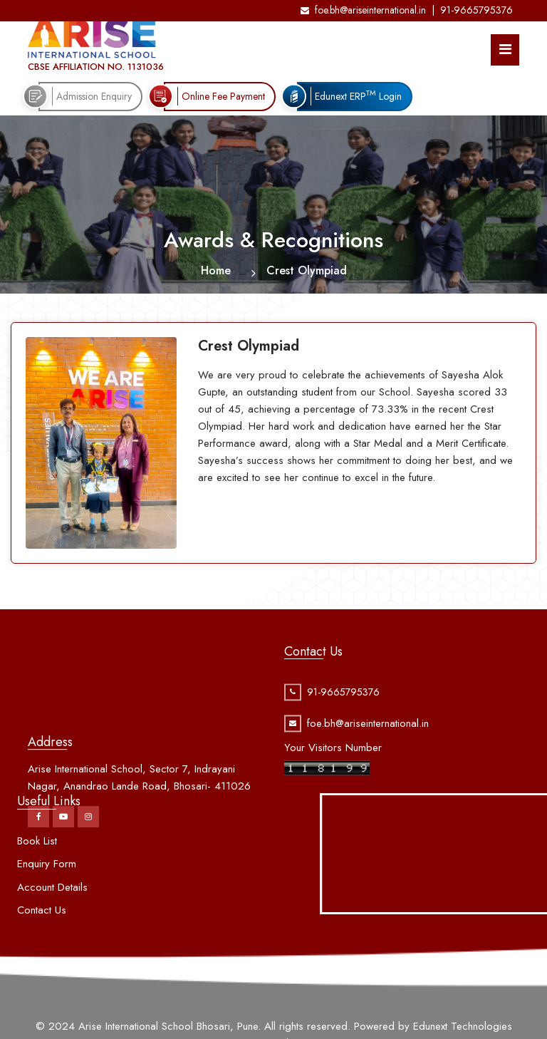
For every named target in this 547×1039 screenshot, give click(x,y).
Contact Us (41, 942)
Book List (37, 872)
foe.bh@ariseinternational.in (363, 10)
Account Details (52, 918)
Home (216, 270)
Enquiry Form (46, 896)
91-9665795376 (476, 10)
